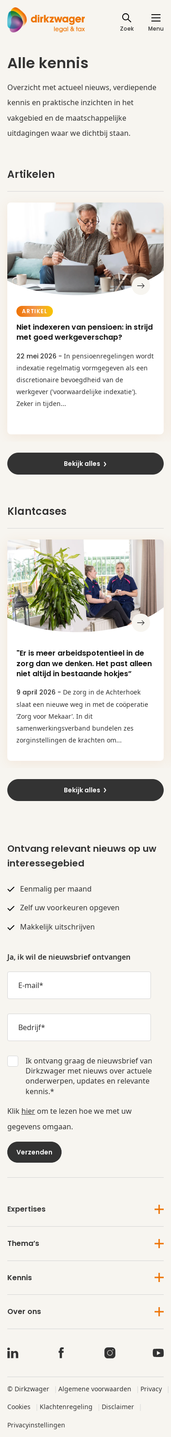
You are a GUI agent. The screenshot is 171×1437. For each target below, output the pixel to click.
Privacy (151, 1388)
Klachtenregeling (66, 1406)
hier (28, 1111)
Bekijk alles (86, 463)
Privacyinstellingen (36, 1425)
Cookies (19, 1406)
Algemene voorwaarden (94, 1388)
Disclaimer (118, 1406)
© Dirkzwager (28, 1388)
